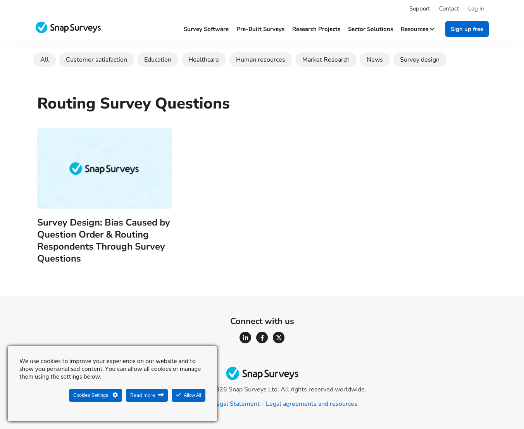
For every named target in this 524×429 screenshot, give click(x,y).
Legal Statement (236, 404)
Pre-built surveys (260, 29)
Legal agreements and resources (311, 404)
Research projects (316, 29)
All (44, 59)
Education (157, 59)
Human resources (260, 59)
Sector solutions (370, 29)
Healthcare (203, 59)
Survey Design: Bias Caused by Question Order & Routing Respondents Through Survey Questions (103, 240)
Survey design (420, 59)
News (375, 59)
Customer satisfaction (96, 59)
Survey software (206, 29)
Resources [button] (417, 29)
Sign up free (467, 29)
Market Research (326, 59)
